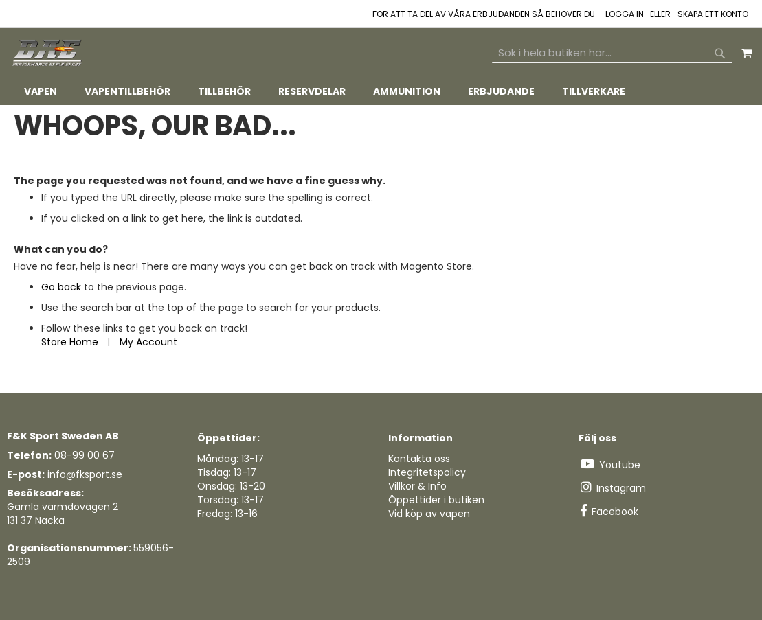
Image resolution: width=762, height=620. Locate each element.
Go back (61, 287)
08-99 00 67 (84, 455)
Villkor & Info (417, 486)
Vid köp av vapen (429, 513)
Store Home (69, 342)
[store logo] (48, 53)
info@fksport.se (84, 474)
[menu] (381, 91)
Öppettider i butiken (436, 500)
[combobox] (612, 53)
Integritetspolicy (427, 472)
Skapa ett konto (712, 14)
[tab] (381, 91)
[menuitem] (40, 91)
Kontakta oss (419, 459)
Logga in (624, 14)
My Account (148, 342)
